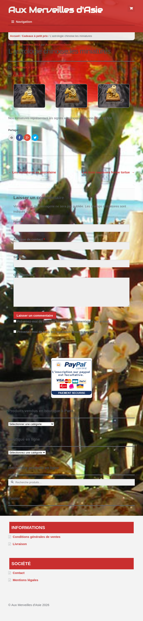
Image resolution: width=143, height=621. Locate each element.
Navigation (24, 21)
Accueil (15, 36)
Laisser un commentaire (31, 75)
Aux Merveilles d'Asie (55, 9)
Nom (18, 221)
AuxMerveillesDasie (58, 44)
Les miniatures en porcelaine (32, 172)
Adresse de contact (29, 239)
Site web (20, 257)
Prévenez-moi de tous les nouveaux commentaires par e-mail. (63, 321)
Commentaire (24, 275)
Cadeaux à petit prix (35, 36)
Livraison (20, 544)
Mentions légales (25, 580)
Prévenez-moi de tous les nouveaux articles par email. (57, 331)
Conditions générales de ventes (36, 537)
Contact (19, 573)
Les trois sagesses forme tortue (108, 172)
